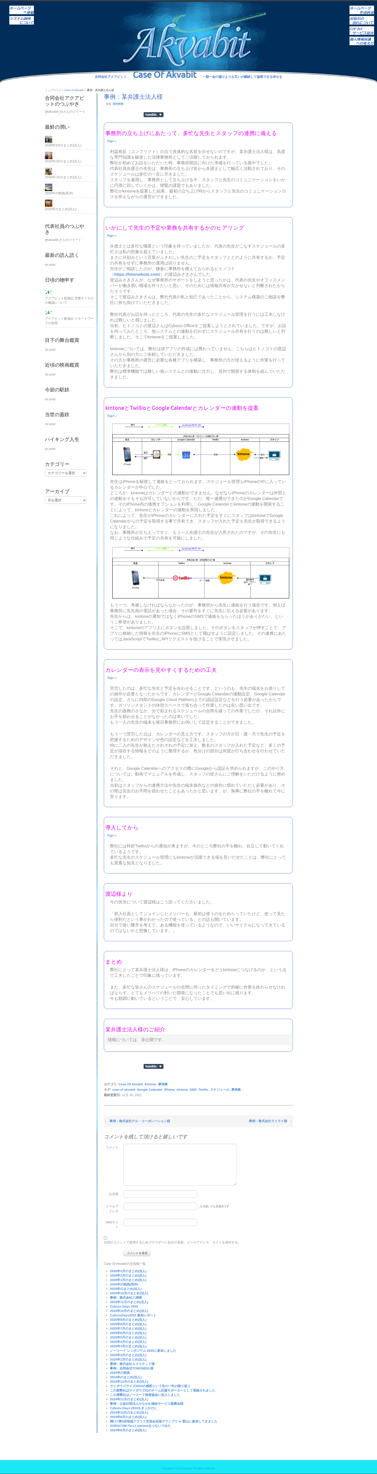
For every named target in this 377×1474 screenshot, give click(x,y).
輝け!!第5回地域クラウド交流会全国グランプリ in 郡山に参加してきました (163, 1421)
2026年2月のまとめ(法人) (128, 1275)
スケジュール (219, 1089)
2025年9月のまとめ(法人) (128, 1320)
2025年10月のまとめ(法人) (129, 1311)
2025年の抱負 (120, 1373)
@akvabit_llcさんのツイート (65, 111)
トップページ (53, 90)
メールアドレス (112, 1208)
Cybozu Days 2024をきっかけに (133, 1408)
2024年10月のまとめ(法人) (129, 1412)
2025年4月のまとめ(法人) (128, 1342)
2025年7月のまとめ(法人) (128, 1328)
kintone (150, 1084)
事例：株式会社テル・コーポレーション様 (139, 1121)
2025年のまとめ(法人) (126, 1289)
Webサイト (112, 1224)
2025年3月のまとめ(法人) (128, 1346)
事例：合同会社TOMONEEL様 (131, 1368)
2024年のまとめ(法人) (126, 1377)
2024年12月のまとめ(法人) (129, 1381)
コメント (112, 1147)
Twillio (203, 1089)
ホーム (21, 7)
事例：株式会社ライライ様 (268, 1121)
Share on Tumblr (153, 114)
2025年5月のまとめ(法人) (128, 1337)
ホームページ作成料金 (362, 7)
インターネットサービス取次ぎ (362, 27)
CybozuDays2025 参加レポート (133, 1315)
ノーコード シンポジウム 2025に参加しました (143, 1350)
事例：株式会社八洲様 (126, 1297)
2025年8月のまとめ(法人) (128, 1324)
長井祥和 (118, 103)
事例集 (162, 1084)
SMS (193, 1089)
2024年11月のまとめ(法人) (129, 1399)
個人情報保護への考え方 (362, 38)
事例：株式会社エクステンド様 (132, 1364)
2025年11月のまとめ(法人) (129, 1302)
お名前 (114, 1194)
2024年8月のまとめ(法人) (128, 1430)
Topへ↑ (112, 235)
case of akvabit (123, 1089)
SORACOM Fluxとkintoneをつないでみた (140, 1426)
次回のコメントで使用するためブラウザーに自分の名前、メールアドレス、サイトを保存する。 (172, 1242)
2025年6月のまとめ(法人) (128, 1333)
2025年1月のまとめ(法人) (128, 1359)
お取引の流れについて (362, 17)
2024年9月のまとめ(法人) (128, 1417)
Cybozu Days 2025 (124, 1306)
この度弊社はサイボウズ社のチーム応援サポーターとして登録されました (162, 1390)
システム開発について (21, 17)
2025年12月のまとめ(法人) (129, 1293)
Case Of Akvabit (74, 90)
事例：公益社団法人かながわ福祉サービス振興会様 (146, 1403)
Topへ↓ (112, 141)
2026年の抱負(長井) (124, 1284)
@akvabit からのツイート (63, 240)
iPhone (169, 1089)
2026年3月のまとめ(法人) (128, 1271)
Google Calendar (149, 1089)
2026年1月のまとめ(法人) (128, 1280)
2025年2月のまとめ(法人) (128, 1355)
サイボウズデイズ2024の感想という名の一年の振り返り (150, 1386)
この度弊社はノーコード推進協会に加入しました (145, 1395)
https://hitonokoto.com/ (137, 274)
